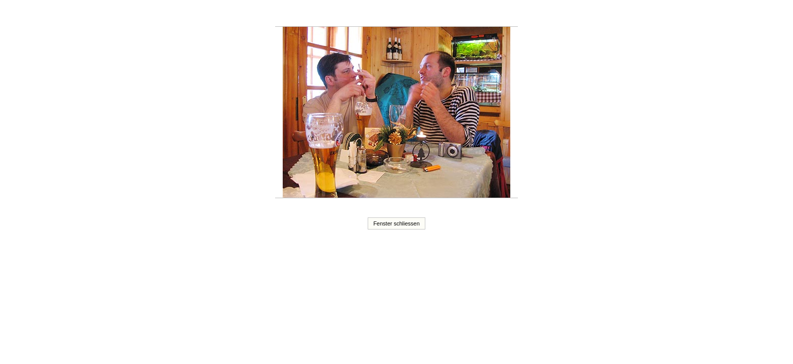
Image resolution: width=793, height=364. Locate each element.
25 (427, 15)
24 (419, 15)
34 (492, 15)
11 (325, 15)
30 (463, 15)
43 (415, 21)
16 (361, 15)
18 (376, 15)
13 (339, 15)
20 (390, 15)
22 (405, 15)
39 (386, 21)
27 (441, 15)
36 (507, 15)
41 (400, 21)
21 (397, 15)
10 (318, 15)
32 (477, 15)
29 (456, 15)
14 (347, 15)
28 (449, 15)
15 (354, 15)
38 (378, 21)
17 (369, 15)
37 (514, 15)
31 (470, 15)
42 (408, 21)
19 (383, 15)
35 (499, 15)
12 (332, 15)
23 (412, 15)
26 (434, 15)
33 (484, 15)
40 (393, 21)
